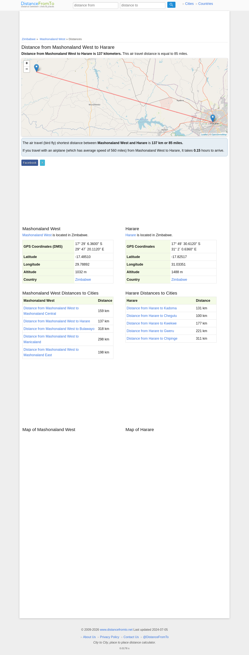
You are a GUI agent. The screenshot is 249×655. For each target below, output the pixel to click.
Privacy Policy (109, 637)
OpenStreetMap (219, 134)
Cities (189, 4)
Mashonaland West (37, 235)
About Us (89, 637)
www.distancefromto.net (116, 629)
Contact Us (131, 637)
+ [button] (26, 63)
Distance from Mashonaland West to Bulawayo (59, 329)
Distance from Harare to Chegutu (152, 316)
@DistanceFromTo (156, 637)
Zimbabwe (83, 280)
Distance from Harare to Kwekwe (152, 323)
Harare (130, 235)
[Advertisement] (124, 22)
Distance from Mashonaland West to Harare (57, 321)
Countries (205, 4)
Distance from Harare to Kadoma (152, 308)
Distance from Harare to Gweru (150, 331)
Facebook (30, 162)
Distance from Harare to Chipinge (152, 338)
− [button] (26, 69)
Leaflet (204, 134)
